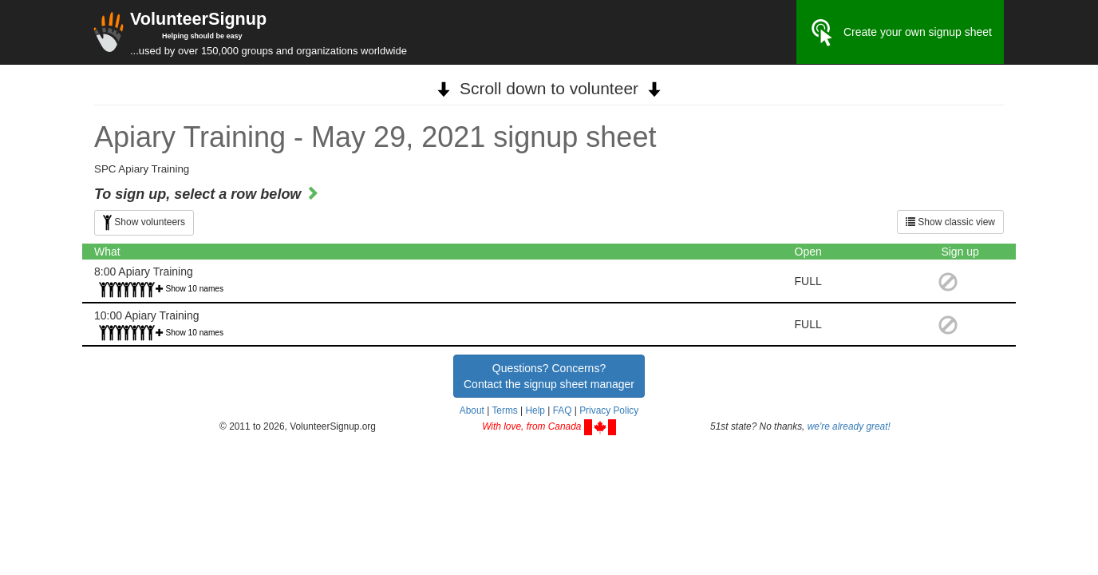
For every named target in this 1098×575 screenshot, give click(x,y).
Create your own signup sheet (900, 32)
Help (534, 410)
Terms (504, 410)
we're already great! (849, 426)
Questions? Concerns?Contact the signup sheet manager (549, 376)
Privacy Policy (608, 410)
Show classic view (950, 222)
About (472, 410)
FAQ (562, 410)
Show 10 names (195, 288)
